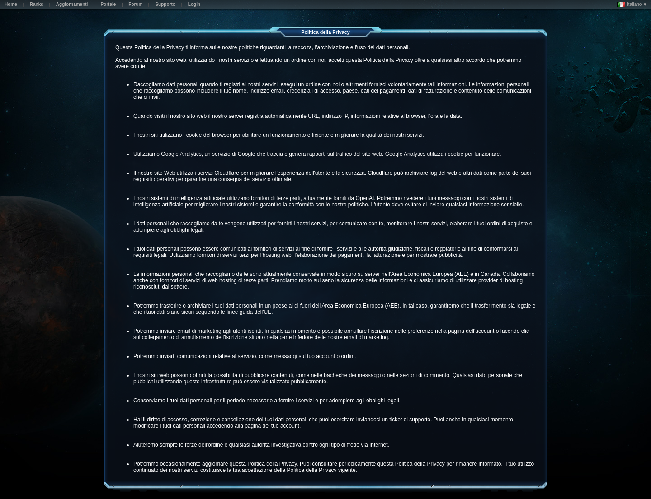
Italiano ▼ (632, 4)
